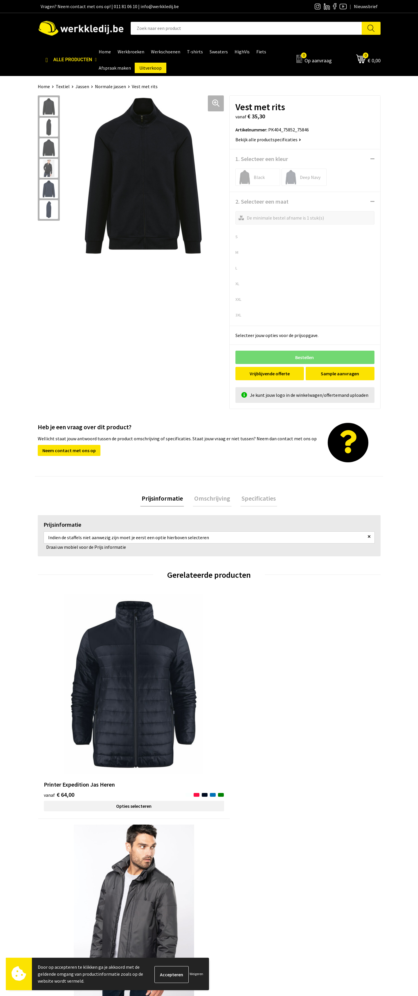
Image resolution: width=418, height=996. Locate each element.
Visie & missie (229, 865)
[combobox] (246, 28)
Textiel (63, 86)
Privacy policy (144, 856)
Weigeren (196, 974)
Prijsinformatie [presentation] (164, 499)
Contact (139, 847)
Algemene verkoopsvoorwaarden (164, 874)
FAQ (135, 882)
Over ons (225, 847)
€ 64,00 (59, 689)
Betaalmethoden (318, 856)
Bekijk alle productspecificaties (268, 139)
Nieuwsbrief (228, 856)
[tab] (164, 499)
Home (44, 86)
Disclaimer (311, 847)
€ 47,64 (316, 689)
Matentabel (228, 874)
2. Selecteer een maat (262, 201)
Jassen (82, 86)
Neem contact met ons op (69, 450)
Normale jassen (110, 86)
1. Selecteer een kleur (261, 158)
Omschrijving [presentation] (212, 499)
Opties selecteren (80, 701)
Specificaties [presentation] (256, 499)
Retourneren (314, 865)
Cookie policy (144, 865)
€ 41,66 (230, 689)
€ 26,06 (144, 698)
